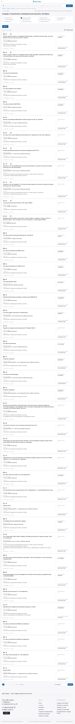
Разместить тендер (43, 716)
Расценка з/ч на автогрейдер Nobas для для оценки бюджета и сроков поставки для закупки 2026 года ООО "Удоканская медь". (27, 166)
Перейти (70, 684)
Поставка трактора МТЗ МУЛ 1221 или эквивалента (16, 474)
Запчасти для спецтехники (9, 46)
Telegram (6, 713)
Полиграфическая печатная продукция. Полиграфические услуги (19, 416)
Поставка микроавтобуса (9, 281)
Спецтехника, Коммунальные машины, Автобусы (15, 44)
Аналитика (41, 707)
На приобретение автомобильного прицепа (14, 521)
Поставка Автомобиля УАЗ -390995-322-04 (14, 266)
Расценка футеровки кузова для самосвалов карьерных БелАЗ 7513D (21, 150)
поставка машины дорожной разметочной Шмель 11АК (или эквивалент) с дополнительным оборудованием (27, 558)
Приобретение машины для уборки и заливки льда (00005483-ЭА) (20, 297)
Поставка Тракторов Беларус (10, 374)
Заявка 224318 (6, 505)
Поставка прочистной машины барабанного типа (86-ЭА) (18, 235)
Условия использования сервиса (64, 721)
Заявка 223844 (6, 670)
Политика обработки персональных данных (40, 721)
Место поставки (6, 39)
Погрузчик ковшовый (8, 359)
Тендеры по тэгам (61, 707)
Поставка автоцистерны (9, 343)
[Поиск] (3, 5)
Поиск (40, 703)
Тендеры (40, 705)
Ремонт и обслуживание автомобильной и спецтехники (16, 615)
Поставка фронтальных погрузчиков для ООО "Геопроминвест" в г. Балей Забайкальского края (28, 490)
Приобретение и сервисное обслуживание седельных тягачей (19, 607)
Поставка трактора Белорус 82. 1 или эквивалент (16, 654)
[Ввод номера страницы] (64, 684)
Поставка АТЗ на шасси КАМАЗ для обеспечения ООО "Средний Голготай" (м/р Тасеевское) (26, 135)
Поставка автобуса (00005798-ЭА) (11, 104)
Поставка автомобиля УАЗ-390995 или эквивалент (16, 623)
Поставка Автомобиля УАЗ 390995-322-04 (13, 250)
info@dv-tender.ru (7, 710)
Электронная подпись (44, 713)
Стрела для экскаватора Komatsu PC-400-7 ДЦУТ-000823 (17, 202)
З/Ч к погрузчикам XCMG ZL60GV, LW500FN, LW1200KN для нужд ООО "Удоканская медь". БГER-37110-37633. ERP (27, 537)
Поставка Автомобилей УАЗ (10, 73)
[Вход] (73, 1)
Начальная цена (61, 36)
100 (16, 684)
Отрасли (5, 43)
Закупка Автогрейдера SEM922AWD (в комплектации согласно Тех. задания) (23, 119)
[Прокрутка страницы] (70, 714)
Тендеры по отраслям (62, 705)
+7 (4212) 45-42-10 (8, 707)
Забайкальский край (12, 41)
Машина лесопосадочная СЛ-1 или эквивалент (15, 591)
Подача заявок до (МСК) (63, 47)
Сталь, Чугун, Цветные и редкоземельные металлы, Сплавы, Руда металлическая (23, 174)
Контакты (40, 709)
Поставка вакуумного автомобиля (12, 88)
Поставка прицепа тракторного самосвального (15, 312)
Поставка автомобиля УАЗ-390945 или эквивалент (16, 639)
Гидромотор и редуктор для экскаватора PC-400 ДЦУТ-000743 (19, 328)
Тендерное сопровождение (45, 711)
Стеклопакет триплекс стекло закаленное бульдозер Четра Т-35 (20, 425)
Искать (69, 5)
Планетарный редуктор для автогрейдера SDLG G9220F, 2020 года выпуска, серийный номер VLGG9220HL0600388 (27, 575)
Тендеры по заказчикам (63, 709)
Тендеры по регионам (62, 703)
